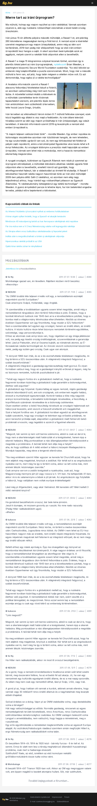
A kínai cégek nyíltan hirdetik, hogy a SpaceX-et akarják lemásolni (36, 216)
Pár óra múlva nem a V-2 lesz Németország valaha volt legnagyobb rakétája (40, 226)
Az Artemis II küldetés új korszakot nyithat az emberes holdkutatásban (37, 211)
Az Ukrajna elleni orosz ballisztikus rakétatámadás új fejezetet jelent (36, 231)
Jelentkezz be (12, 268)
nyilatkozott (60, 64)
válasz (81, 277)
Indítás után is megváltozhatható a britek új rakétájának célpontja (35, 236)
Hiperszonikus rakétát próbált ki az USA (24, 241)
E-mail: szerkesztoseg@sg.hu (42, 801)
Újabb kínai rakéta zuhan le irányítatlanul (24, 246)
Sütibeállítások (63, 801)
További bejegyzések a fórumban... (48, 780)
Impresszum (57, 797)
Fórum (66, 797)
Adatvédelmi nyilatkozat (40, 797)
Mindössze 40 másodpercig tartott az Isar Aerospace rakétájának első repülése (42, 221)
